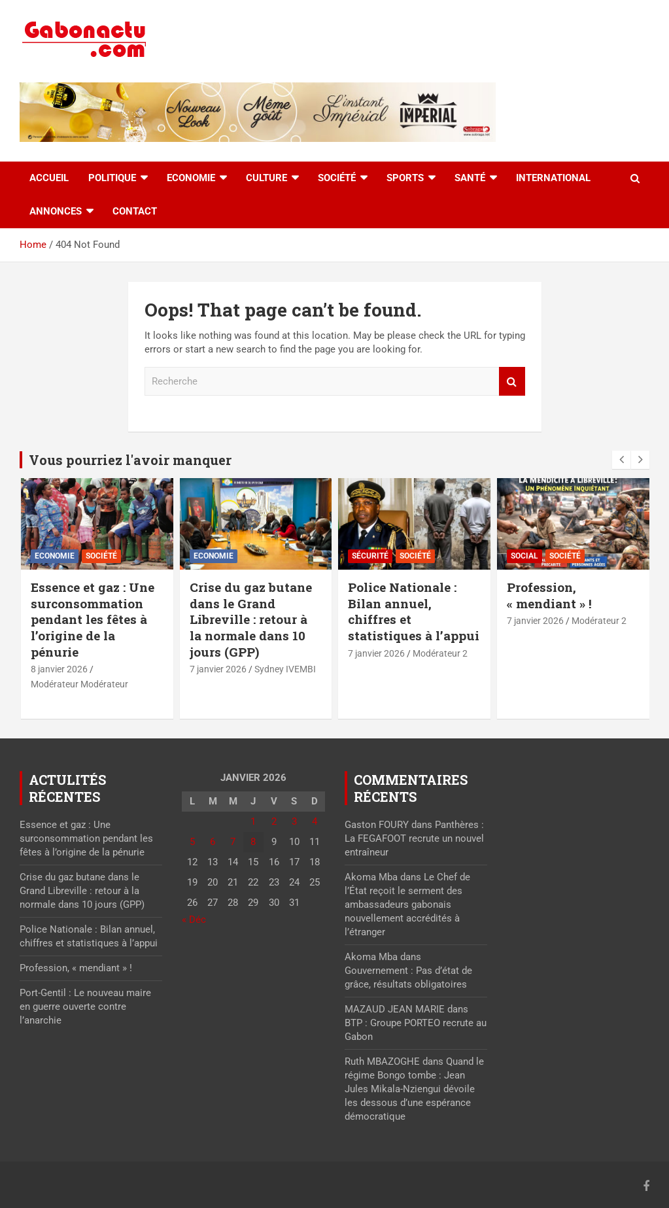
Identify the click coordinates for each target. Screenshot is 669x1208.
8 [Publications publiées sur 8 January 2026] (253, 842)
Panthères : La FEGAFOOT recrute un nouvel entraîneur (414, 838)
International (553, 178)
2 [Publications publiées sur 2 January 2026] (274, 821)
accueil (49, 178)
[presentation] (621, 460)
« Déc (194, 919)
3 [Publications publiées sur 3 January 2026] (294, 821)
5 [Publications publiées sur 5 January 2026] (192, 842)
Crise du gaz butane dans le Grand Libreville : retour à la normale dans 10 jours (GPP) (251, 619)
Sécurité (370, 556)
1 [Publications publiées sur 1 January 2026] (253, 821)
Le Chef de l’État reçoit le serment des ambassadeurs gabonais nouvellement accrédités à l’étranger (407, 904)
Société (337, 178)
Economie (191, 178)
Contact (134, 211)
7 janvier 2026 (218, 669)
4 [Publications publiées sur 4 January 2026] (314, 821)
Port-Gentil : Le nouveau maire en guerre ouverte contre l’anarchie (85, 1006)
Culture (266, 178)
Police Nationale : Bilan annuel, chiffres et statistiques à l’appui (413, 611)
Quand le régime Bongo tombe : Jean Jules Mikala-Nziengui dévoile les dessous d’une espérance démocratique (414, 1089)
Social (524, 556)
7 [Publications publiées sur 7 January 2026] (232, 842)
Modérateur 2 (440, 653)
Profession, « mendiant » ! (549, 595)
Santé (470, 178)
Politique (112, 178)
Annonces (55, 211)
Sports (405, 178)
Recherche (512, 381)
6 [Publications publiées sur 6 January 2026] (212, 842)
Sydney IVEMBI (285, 669)
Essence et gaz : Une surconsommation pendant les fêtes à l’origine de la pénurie (92, 619)
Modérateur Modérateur (79, 684)
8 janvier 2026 (59, 669)
